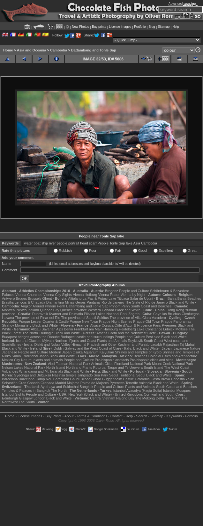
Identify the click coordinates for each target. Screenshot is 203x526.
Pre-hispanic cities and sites (151, 360)
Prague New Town (84, 321)
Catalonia (142, 379)
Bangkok (86, 387)
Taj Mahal (187, 344)
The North (30, 333)
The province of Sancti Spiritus (85, 318)
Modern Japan (60, 352)
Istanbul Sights (13, 394)
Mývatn (48, 341)
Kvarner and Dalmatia (66, 314)
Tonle (113, 243)
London (39, 398)
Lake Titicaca (119, 298)
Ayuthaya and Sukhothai (60, 387)
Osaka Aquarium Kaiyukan (93, 352)
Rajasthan (171, 344)
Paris (157, 325)
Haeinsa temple (64, 375)
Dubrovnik (40, 314)
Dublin (59, 348)
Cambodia (58, 50)
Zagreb (133, 314)
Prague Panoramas (176, 321)
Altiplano (74, 298)
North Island (55, 367)
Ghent (47, 298)
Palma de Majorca (94, 383)
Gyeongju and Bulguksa (32, 375)
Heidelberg (127, 329)
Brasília (8, 302)
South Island (153, 367)
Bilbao (85, 379)
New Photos (80, 26)
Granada (47, 383)
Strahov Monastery (16, 325)
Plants (87, 367)
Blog (152, 26)
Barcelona (10, 379)
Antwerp (8, 298)
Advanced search (181, 3)
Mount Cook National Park (172, 364)
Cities (108, 364)
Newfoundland (28, 310)
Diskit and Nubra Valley (52, 344)
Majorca (73, 383)
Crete (151, 333)
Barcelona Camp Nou (35, 379)
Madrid (60, 383)
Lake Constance (149, 329)
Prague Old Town (146, 321)
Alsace (95, 325)
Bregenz (111, 291)
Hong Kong (175, 310)
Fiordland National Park (132, 364)
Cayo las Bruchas (167, 314)
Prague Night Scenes (115, 321)
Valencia (145, 383)
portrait (73, 243)
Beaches (140, 356)
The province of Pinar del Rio (37, 318)
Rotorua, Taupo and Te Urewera (118, 367)
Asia (136, 243)
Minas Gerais (75, 302)
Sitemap (164, 26)
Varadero (159, 318)
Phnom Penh (119, 306)
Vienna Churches (28, 295)
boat (37, 243)
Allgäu (36, 329)
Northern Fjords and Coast (75, 341)
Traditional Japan (35, 356)
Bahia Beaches (189, 298)
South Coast (153, 341)
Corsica (107, 325)
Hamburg (110, 329)
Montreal (9, 310)
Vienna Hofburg (85, 295)
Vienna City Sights (57, 295)
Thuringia (46, 333)
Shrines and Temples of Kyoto (138, 352)
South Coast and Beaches (151, 306)
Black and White (181, 302)
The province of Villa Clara (130, 318)
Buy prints (99, 26)
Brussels (34, 298)
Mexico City (11, 360)
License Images (30, 416)
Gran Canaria (29, 383)
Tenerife (131, 383)
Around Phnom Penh (49, 306)
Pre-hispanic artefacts (112, 360)
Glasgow (26, 398)
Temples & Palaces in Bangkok (26, 390)
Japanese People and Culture (25, 352)
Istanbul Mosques (177, 390)
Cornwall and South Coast (164, 394)
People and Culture (134, 291)
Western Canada (101, 310)
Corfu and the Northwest (128, 333)
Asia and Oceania (31, 50)
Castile (128, 379)
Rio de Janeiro (113, 302)
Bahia (172, 298)
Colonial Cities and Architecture (172, 356)
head (84, 243)
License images (120, 26)
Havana (8, 318)
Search (141, 416)
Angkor (26, 306)
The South (27, 402)
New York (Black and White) (90, 394)
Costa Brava (160, 379)
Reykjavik (135, 341)
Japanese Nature (187, 348)
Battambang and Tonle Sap (93, 50)
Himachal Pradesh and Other (94, 344)
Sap (122, 243)
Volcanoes (10, 371)
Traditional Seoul (132, 375)
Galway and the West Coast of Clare (92, 348)
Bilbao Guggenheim (106, 379)
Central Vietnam (102, 398)
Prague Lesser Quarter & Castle (44, 321)
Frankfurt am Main (88, 329)
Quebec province (73, 310)
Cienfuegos (190, 314)
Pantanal (93, 302)
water (28, 243)
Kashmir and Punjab (133, 344)
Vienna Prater (109, 295)
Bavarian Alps (52, 329)
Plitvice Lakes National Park (105, 314)
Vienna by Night (133, 295)
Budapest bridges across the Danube (31, 337)
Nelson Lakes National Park (23, 367)
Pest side (153, 337)
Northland (73, 367)
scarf (93, 243)
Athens (101, 333)
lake (129, 243)
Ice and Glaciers (28, 341)
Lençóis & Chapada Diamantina (39, 302)
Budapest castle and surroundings (87, 337)
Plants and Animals (112, 341)
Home (8, 50)
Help (175, 26)
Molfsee (182, 329)
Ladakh (156, 344)
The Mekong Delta (149, 398)
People (103, 243)
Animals (97, 364)
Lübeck (168, 329)
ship (44, 243)
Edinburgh (10, 398)
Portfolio (140, 26)
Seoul (113, 375)
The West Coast (176, 367)
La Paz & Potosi (95, 298)
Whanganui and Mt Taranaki (41, 371)
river (52, 243)
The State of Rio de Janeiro (146, 302)
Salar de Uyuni (141, 298)
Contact (116, 416)
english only (183, 17)
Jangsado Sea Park (93, 375)
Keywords (174, 416)
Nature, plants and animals (42, 360)
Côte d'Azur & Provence (133, 325)
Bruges (21, 298)
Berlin (68, 329)
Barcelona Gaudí (66, 379)
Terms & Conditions (92, 416)
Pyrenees (169, 325)
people (62, 243)
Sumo (16, 356)
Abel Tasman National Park (69, 364)
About (69, 416)
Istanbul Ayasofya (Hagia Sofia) (137, 390)
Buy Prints (53, 416)
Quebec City (49, 310)
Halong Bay (125, 398)
